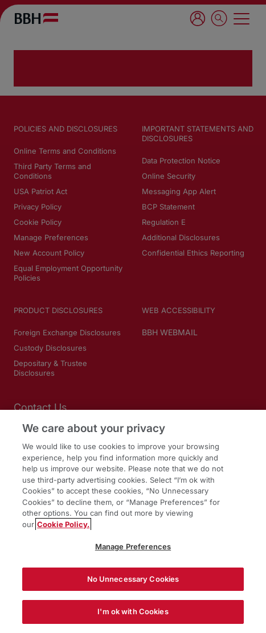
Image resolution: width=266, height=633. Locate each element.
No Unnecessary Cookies (133, 578)
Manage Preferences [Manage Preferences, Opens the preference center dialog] (133, 546)
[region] (133, 521)
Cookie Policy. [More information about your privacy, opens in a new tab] (63, 524)
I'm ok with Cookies (132, 611)
